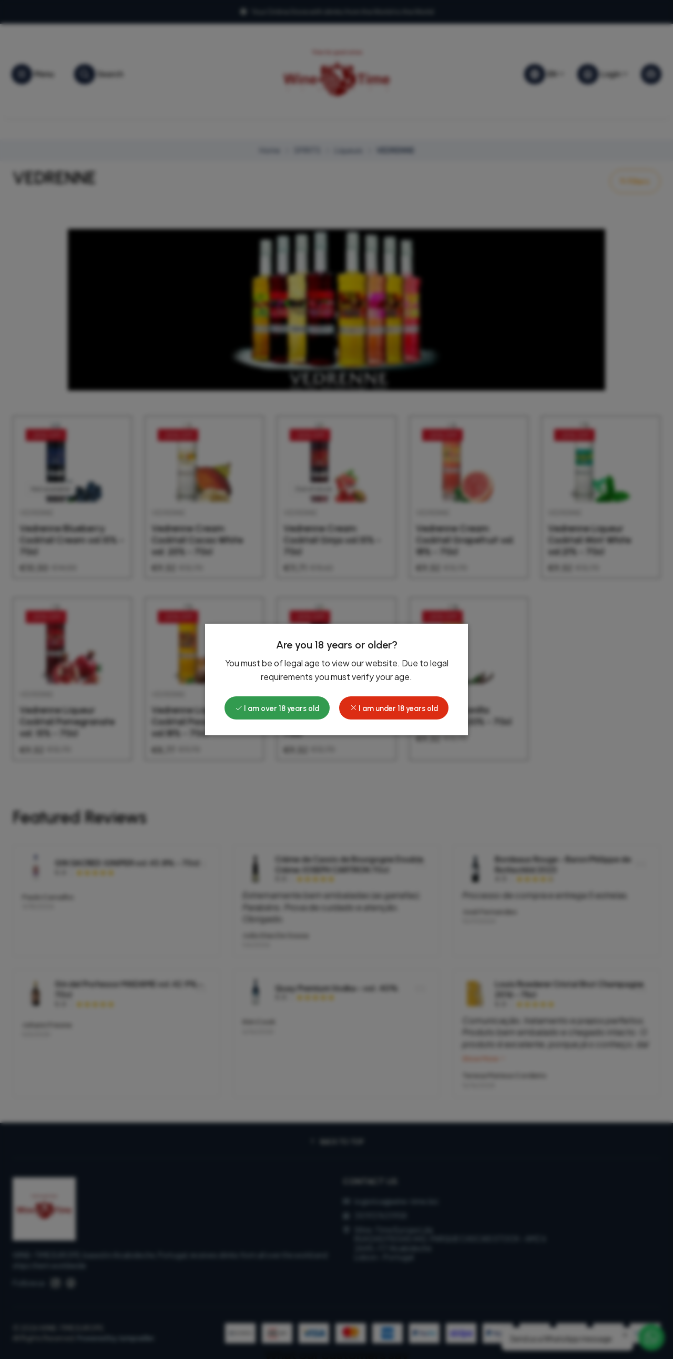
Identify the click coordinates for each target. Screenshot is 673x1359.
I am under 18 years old (394, 708)
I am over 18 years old (277, 708)
